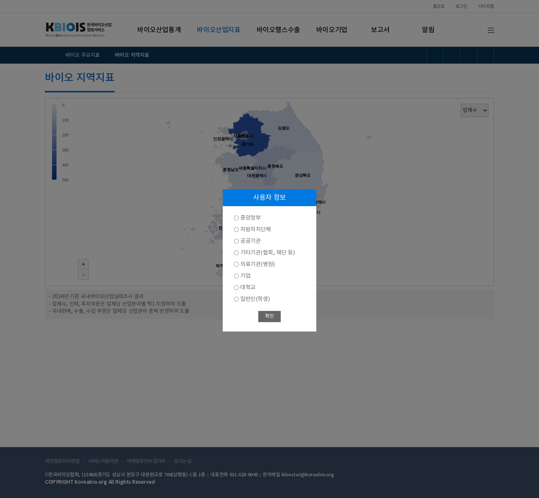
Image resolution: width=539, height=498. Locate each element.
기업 (245, 276)
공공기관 (250, 241)
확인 (269, 316)
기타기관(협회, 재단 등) (267, 253)
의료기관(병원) (257, 264)
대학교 (248, 287)
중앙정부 (250, 218)
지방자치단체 (255, 229)
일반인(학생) (255, 299)
